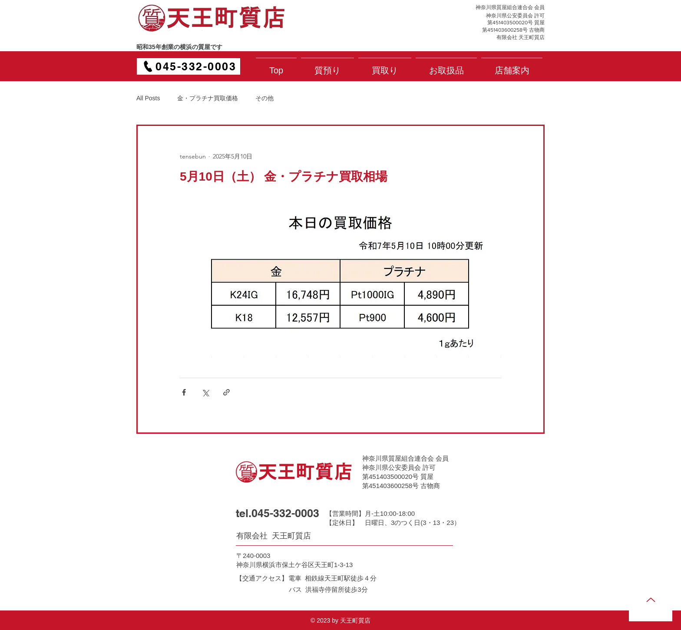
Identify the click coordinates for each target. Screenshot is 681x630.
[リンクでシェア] (226, 392)
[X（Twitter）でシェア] (205, 392)
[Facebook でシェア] (184, 392)
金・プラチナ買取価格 (207, 98)
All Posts (148, 98)
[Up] (650, 599)
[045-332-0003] (188, 66)
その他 (264, 98)
